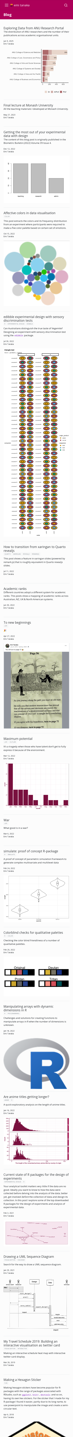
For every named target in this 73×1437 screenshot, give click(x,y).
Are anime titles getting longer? (26, 1097)
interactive (22, 1349)
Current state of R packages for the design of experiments (36, 1176)
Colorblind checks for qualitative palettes (33, 932)
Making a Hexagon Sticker (22, 1380)
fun (5, 1383)
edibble (30, 324)
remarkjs (35, 554)
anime (6, 1100)
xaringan (17, 554)
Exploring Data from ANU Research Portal (34, 28)
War (6, 820)
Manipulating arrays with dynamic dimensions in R (28, 1008)
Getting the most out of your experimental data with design (34, 134)
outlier (13, 742)
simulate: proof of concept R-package (31, 851)
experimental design (16, 324)
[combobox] (66, 5)
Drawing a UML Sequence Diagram (29, 1256)
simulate (11, 854)
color (7, 216)
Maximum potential (18, 739)
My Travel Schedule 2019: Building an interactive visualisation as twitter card (32, 1343)
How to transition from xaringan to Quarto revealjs (35, 549)
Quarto (7, 554)
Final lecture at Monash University (28, 105)
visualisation (9, 1260)
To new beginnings (17, 622)
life (5, 626)
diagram (21, 1260)
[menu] (6, 5)
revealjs (26, 554)
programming (13, 1013)
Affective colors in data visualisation (29, 213)
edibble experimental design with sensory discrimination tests (34, 319)
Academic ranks (15, 589)
